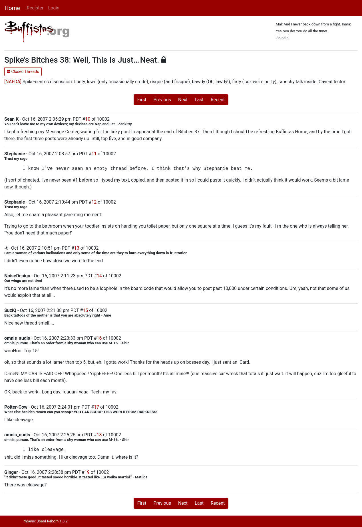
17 (96, 407)
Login (53, 8)
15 (85, 310)
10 (87, 119)
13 (76, 248)
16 (99, 338)
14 (99, 276)
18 (99, 434)
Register (35, 8)
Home (12, 8)
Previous (162, 99)
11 (93, 153)
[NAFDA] (12, 81)
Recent (218, 99)
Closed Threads (23, 71)
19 (87, 472)
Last (199, 99)
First (141, 99)
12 (93, 202)
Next (183, 99)
